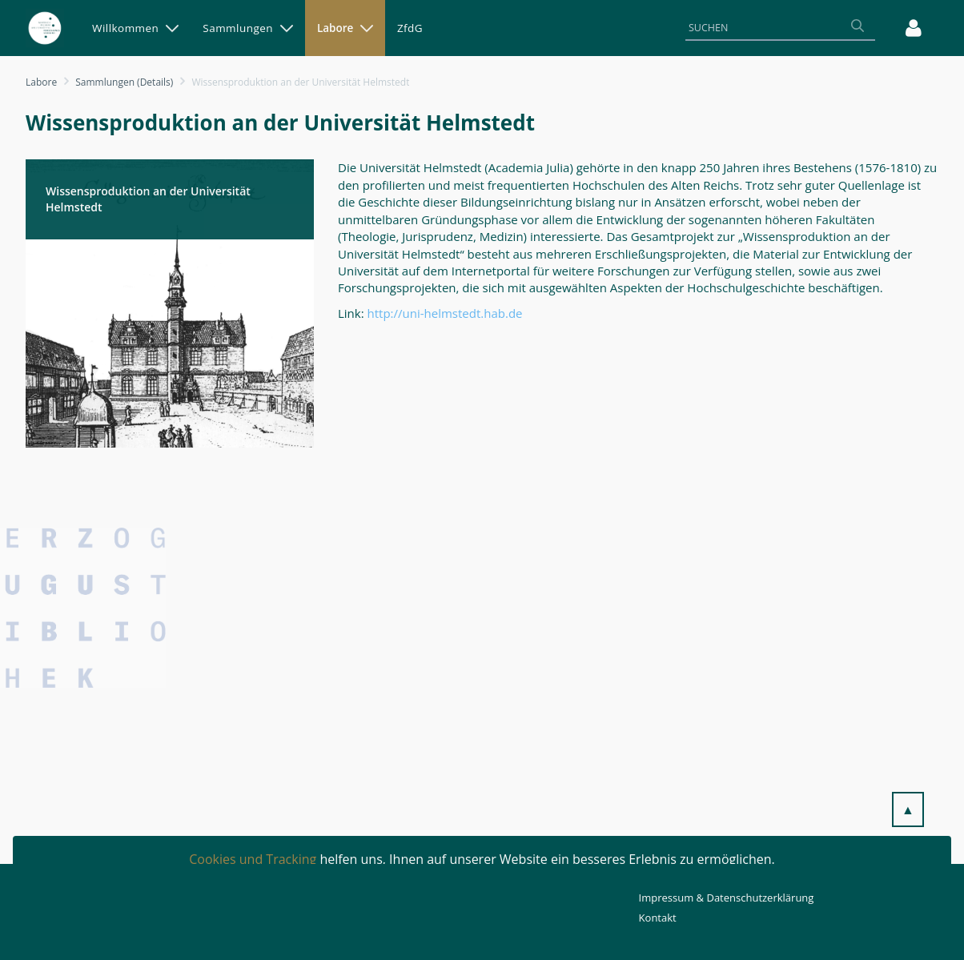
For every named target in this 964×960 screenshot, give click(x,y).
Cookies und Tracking (252, 859)
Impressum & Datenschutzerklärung (726, 897)
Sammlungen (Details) (124, 82)
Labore (41, 82)
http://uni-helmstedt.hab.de (445, 313)
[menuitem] (135, 28)
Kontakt (658, 917)
